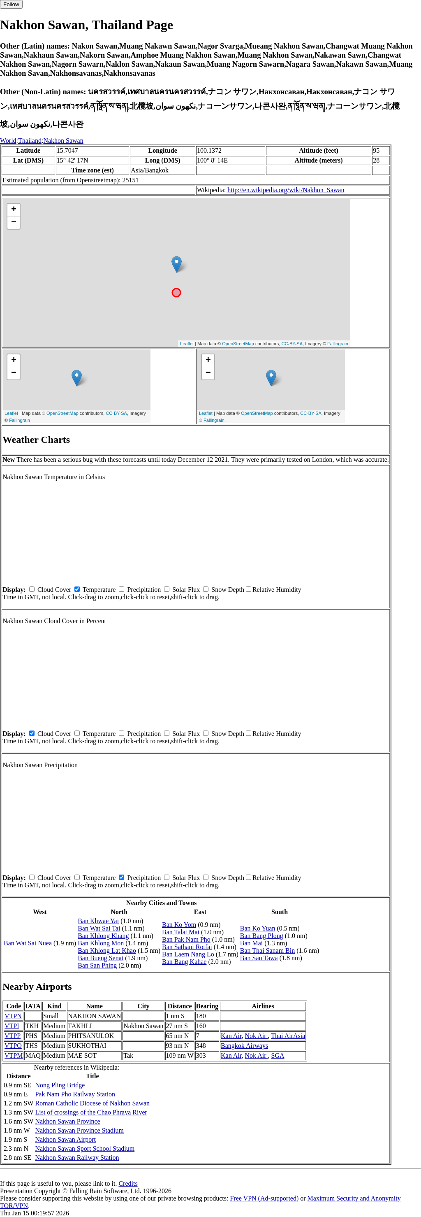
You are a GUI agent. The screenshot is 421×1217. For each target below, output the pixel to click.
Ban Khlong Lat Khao (107, 950)
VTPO (13, 1045)
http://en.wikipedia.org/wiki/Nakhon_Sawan (285, 189)
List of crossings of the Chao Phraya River (91, 1112)
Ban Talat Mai (180, 931)
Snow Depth (227, 589)
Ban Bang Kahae (184, 961)
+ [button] (13, 210)
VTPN (13, 1015)
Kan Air (231, 1035)
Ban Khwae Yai (98, 920)
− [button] (13, 222)
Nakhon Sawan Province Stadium (79, 1130)
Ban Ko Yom (179, 924)
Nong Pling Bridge (60, 1085)
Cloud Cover (54, 589)
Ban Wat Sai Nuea (28, 943)
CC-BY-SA (292, 343)
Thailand (30, 140)
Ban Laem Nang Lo (188, 954)
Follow (11, 4)
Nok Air (256, 1035)
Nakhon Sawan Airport (65, 1139)
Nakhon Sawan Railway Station (77, 1157)
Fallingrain (337, 343)
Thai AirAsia (288, 1035)
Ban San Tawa (259, 957)
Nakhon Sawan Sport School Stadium (84, 1148)
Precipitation (144, 589)
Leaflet (187, 343)
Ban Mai (251, 943)
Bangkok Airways (244, 1045)
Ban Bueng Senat (100, 957)
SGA (278, 1055)
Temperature (99, 589)
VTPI (12, 1025)
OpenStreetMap (238, 343)
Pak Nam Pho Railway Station (75, 1094)
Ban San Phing (97, 965)
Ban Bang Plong (261, 935)
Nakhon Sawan (63, 140)
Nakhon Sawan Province (67, 1121)
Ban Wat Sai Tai (99, 928)
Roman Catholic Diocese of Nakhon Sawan (92, 1103)
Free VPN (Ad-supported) (264, 1198)
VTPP (13, 1035)
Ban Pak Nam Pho (186, 939)
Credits (127, 1183)
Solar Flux (186, 589)
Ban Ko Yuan (257, 928)
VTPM (14, 1055)
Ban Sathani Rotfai (187, 946)
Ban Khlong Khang (103, 935)
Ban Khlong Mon (101, 943)
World (8, 140)
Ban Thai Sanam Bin (267, 950)
